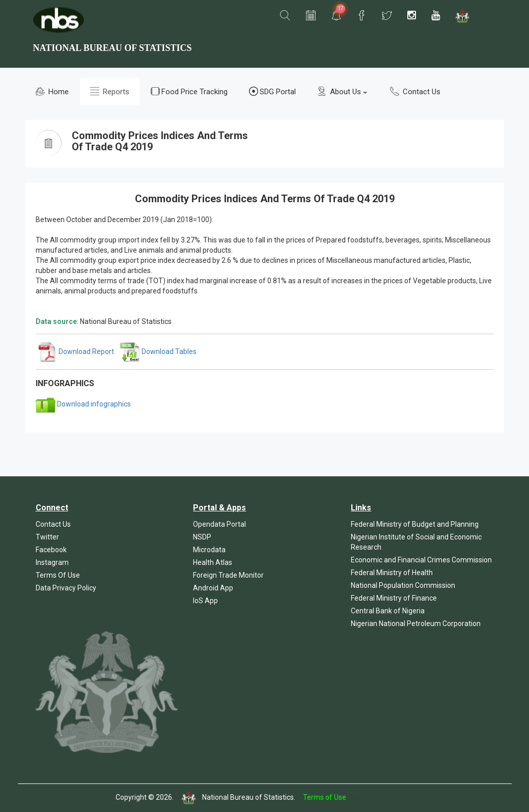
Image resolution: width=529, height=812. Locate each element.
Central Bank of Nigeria (388, 611)
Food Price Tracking (189, 91)
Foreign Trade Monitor (228, 575)
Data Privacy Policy (66, 588)
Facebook (51, 550)
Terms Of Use (58, 575)
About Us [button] (342, 91)
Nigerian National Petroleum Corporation (416, 623)
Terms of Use (324, 797)
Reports (109, 91)
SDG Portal (272, 91)
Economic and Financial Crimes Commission (421, 560)
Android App (213, 588)
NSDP (202, 537)
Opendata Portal (219, 524)
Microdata (209, 550)
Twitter (47, 537)
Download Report (75, 351)
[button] (285, 16)
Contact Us (415, 91)
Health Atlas (212, 562)
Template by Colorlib (380, 797)
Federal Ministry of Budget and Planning (415, 524)
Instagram (52, 562)
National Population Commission (403, 585)
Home (52, 91)
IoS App (205, 601)
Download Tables (158, 351)
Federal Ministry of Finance (394, 598)
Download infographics (83, 404)
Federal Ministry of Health (392, 573)
